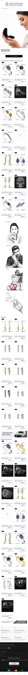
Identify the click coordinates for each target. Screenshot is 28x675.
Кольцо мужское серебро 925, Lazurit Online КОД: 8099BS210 (7, 616)
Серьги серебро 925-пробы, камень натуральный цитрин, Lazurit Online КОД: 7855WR (19, 336)
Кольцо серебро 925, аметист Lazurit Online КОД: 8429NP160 (7, 102)
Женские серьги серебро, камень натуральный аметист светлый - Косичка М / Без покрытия (19, 404)
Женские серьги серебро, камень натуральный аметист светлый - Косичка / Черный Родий (6, 404)
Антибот (13, 661)
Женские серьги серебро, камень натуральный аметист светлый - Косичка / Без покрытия (6, 359)
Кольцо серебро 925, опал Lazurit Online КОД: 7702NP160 (19, 125)
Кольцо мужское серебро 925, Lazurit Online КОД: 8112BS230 (7, 503)
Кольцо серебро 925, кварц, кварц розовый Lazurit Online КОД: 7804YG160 (20, 458)
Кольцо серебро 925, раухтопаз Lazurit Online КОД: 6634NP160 (20, 80)
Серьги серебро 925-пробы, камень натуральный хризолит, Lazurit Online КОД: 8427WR (7, 192)
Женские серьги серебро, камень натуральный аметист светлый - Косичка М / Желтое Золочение (19, 426)
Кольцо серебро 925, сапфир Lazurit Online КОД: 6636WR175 (6, 571)
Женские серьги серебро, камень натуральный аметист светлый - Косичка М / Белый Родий (6, 426)
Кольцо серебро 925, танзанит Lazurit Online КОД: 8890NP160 (7, 147)
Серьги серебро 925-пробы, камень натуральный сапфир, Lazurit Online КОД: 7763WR (19, 170)
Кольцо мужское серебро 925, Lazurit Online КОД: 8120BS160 (20, 102)
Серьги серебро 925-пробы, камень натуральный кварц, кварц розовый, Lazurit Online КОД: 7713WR (7, 593)
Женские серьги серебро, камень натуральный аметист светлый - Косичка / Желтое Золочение (6, 381)
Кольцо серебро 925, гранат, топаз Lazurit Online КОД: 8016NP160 (6, 215)
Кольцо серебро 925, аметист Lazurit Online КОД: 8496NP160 (7, 80)
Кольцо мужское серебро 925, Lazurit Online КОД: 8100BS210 (7, 481)
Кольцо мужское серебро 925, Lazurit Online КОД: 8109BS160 (20, 192)
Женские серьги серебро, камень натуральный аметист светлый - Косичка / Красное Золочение (19, 381)
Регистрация (14, 56)
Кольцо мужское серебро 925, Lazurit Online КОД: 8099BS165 (20, 593)
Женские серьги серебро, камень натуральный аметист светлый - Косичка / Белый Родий (19, 359)
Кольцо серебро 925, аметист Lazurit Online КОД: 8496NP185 (19, 548)
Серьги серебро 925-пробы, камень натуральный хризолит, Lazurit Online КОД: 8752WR (7, 170)
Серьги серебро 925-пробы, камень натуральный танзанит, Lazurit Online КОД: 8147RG (19, 147)
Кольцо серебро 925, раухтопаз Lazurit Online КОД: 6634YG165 (20, 571)
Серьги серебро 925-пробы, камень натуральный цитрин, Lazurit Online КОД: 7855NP (7, 336)
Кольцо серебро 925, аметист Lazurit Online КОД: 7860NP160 (19, 215)
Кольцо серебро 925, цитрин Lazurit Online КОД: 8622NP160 (6, 125)
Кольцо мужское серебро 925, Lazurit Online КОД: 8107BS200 (20, 481)
